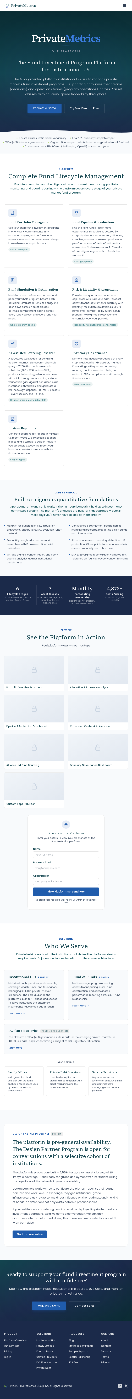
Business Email (42, 862)
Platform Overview (15, 1340)
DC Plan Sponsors (46, 1362)
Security (106, 1351)
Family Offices (45, 1346)
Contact (106, 1346)
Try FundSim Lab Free (84, 108)
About (104, 1340)
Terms (105, 1357)
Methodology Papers (81, 1346)
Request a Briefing (79, 1357)
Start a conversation (30, 1234)
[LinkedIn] (120, 1386)
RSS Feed (74, 1362)
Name (37, 849)
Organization (41, 876)
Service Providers (46, 1357)
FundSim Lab (11, 1346)
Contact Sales (84, 1306)
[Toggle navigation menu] (124, 5)
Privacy (105, 1362)
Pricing (8, 1351)
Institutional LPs (45, 1340)
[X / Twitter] (126, 1386)
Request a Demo (44, 108)
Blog (71, 1340)
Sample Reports (78, 1351)
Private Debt (43, 1368)
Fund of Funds (44, 1351)
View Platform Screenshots (66, 892)
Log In (7, 1357)
